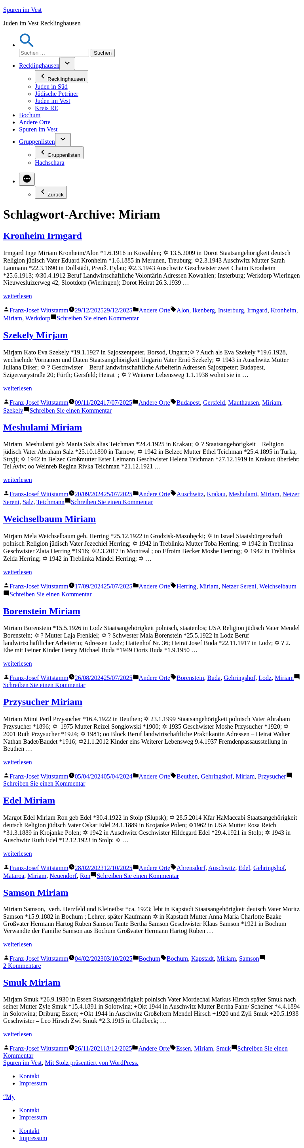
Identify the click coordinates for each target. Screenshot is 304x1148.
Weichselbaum (277, 586)
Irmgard (257, 310)
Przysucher (272, 776)
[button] (27, 45)
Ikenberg (203, 310)
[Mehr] (27, 179)
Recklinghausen (39, 65)
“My (9, 1096)
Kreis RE (46, 108)
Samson (249, 958)
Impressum (33, 1083)
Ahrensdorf (191, 867)
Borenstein (190, 677)
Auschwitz (190, 494)
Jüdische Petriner (56, 93)
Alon (183, 310)
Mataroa (13, 875)
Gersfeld (214, 402)
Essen (183, 1048)
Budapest (188, 402)
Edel (244, 867)
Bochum (29, 115)
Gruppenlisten (37, 141)
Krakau (216, 494)
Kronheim (283, 310)
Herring (186, 586)
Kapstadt (202, 958)
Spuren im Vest (22, 9)
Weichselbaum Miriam (49, 519)
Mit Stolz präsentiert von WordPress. (91, 1062)
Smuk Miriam (32, 982)
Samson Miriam (35, 892)
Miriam (12, 318)
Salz (28, 502)
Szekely (13, 410)
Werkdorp (38, 318)
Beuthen (187, 776)
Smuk (223, 1048)
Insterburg (231, 310)
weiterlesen (17, 296)
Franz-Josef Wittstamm (39, 310)
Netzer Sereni (239, 586)
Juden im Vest (52, 100)
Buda (213, 677)
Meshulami (243, 494)
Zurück (51, 192)
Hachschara (50, 162)
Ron (85, 875)
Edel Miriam (29, 800)
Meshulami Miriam (42, 427)
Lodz (265, 677)
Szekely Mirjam (35, 335)
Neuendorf (62, 875)
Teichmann (50, 502)
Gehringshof (239, 677)
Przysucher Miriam (42, 702)
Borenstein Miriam (41, 611)
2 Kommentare (22, 965)
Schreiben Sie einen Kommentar (98, 318)
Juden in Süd (51, 86)
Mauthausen (243, 402)
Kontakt (29, 1076)
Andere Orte (35, 122)
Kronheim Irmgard (42, 235)
